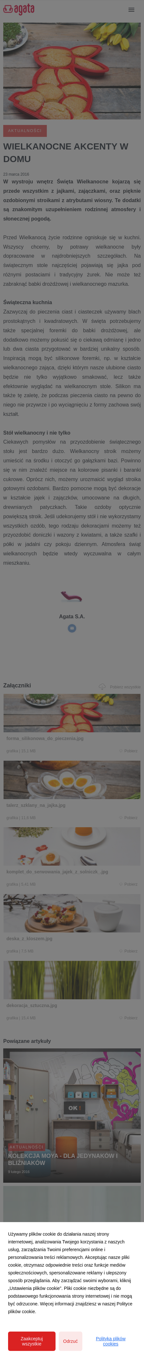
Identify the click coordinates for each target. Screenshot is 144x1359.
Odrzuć (70, 1341)
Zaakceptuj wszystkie (32, 1341)
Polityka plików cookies (111, 1341)
